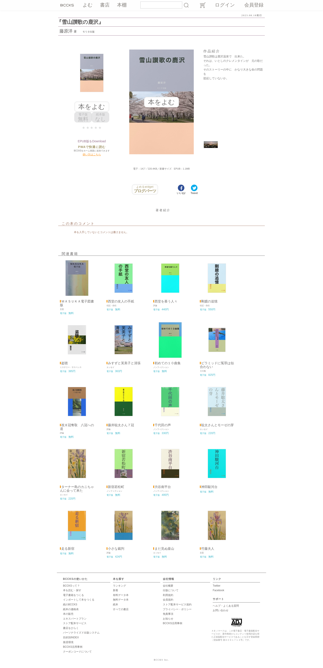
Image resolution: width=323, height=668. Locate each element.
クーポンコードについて (77, 651)
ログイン (225, 5)
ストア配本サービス (75, 623)
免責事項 (168, 613)
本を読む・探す (72, 590)
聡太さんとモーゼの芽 (217, 425)
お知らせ (168, 618)
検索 (186, 5)
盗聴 (64, 363)
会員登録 (254, 5)
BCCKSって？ (71, 585)
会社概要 (168, 585)
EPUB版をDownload (92, 141)
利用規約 (168, 595)
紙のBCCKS (70, 604)
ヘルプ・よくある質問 (226, 605)
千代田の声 (163, 425)
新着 (115, 590)
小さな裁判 (116, 548)
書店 (105, 5)
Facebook (218, 590)
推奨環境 (68, 642)
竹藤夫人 (207, 548)
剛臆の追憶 (209, 301)
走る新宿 (67, 548)
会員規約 (168, 599)
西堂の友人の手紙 (121, 301)
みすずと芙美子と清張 (124, 363)
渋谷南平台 (163, 487)
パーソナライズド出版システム (81, 632)
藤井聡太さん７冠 (121, 425)
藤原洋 (66, 31)
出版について (170, 590)
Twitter (216, 585)
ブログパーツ (145, 189)
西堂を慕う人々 (166, 301)
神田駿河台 (209, 487)
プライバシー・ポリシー (177, 609)
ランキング (119, 585)
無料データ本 (121, 599)
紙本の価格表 (71, 609)
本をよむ (91, 106)
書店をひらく (71, 628)
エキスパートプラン (75, 618)
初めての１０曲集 (168, 363)
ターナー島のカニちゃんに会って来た (77, 488)
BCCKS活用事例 (72, 646)
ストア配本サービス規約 (177, 604)
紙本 (115, 604)
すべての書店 (121, 609)
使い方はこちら (92, 154)
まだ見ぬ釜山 (164, 548)
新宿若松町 (116, 487)
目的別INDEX (71, 637)
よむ (88, 5)
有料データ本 (121, 595)
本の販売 (68, 613)
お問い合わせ (220, 610)
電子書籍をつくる (73, 595)
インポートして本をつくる (78, 599)
